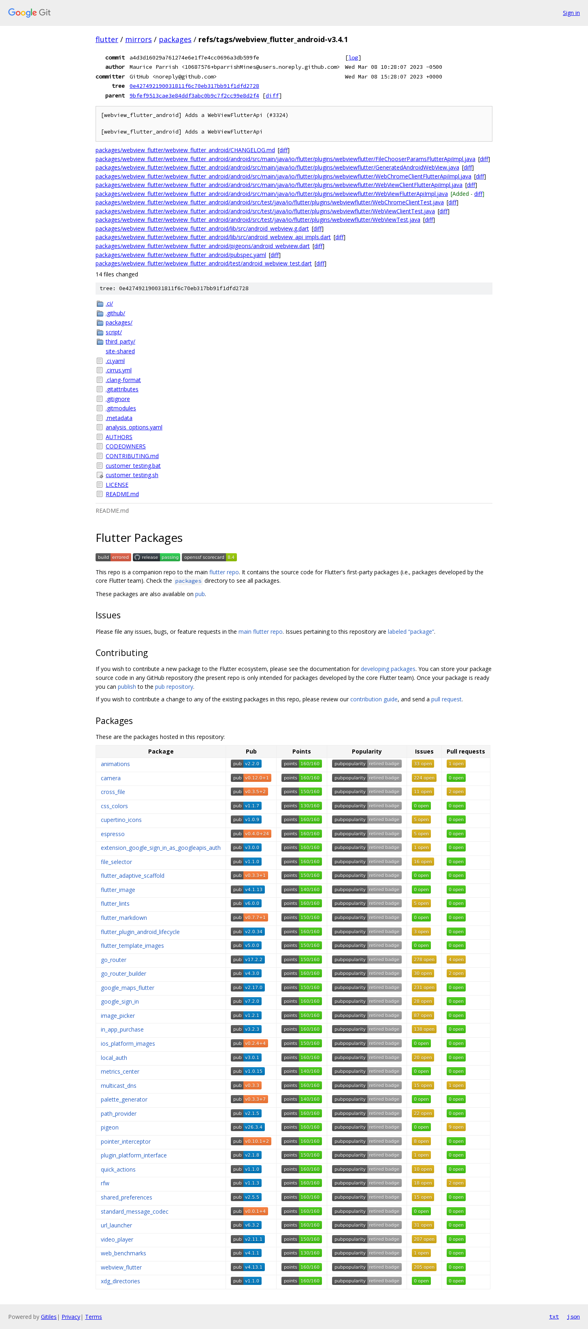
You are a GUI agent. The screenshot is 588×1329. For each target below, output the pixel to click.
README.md (122, 494)
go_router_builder (123, 973)
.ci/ (109, 303)
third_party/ (120, 341)
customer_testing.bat (133, 465)
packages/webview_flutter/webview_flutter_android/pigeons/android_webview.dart (203, 246)
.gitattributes (122, 389)
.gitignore (118, 399)
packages (175, 39)
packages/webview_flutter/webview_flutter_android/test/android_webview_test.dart (204, 263)
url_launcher (116, 1225)
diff (272, 95)
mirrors (138, 39)
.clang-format (123, 380)
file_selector (116, 862)
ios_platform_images (128, 1043)
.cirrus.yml (119, 370)
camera (111, 778)
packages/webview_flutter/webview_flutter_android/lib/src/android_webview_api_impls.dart (213, 237)
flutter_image (118, 890)
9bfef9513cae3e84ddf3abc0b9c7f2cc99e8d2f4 (194, 95)
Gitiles (49, 1317)
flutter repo (224, 572)
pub (200, 594)
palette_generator (124, 1099)
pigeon (110, 1127)
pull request (446, 699)
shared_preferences (126, 1197)
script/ (114, 332)
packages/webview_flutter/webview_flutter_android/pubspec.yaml (181, 255)
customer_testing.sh (132, 475)
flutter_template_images (132, 945)
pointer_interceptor (126, 1141)
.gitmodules (121, 408)
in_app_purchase (122, 1029)
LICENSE (117, 484)
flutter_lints (115, 903)
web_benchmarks (123, 1253)
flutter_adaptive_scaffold (132, 875)
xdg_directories (120, 1281)
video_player (117, 1239)
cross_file (113, 792)
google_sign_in (120, 1001)
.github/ (115, 313)
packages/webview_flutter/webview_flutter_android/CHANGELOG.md (185, 150)
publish (127, 686)
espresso (113, 834)
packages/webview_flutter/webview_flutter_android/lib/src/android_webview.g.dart (202, 228)
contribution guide (374, 699)
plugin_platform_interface (134, 1155)
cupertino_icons (121, 820)
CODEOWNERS (126, 446)
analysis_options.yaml (134, 427)
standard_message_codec (134, 1211)
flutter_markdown (124, 917)
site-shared (120, 351)
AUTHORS (119, 437)
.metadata (119, 418)
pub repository (174, 686)
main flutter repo (261, 631)
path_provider (118, 1113)
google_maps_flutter (127, 987)
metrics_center (120, 1071)
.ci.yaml (115, 361)
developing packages (388, 669)
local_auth (114, 1058)
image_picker (118, 1015)
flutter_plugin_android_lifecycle (140, 932)
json (573, 1316)
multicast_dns (118, 1085)
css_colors (114, 806)
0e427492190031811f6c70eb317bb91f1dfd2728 (194, 85)
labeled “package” (411, 631)
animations (115, 764)
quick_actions (118, 1169)
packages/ (119, 322)
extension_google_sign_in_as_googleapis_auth (161, 847)
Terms (93, 1317)
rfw (105, 1183)
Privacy (71, 1317)
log (353, 57)
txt (554, 1316)
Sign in (571, 13)
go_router (113, 960)
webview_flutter (121, 1267)
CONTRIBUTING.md (132, 456)
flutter (107, 39)
